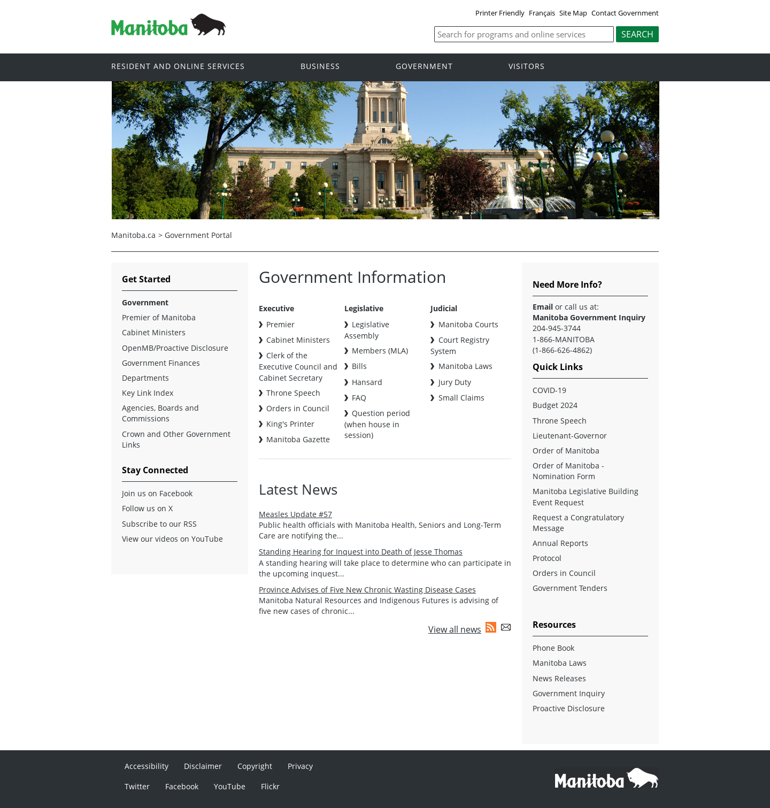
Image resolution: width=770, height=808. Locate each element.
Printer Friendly (500, 13)
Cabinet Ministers (298, 340)
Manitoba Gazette (298, 439)
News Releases (559, 678)
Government (424, 66)
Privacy (300, 766)
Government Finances (161, 363)
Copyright (254, 766)
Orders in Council (297, 408)
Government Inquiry (569, 693)
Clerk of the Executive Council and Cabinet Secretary (298, 366)
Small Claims (461, 398)
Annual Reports (560, 543)
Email (543, 307)
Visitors (527, 66)
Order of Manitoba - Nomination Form (568, 470)
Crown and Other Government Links (176, 439)
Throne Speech (293, 393)
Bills (359, 366)
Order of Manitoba (566, 450)
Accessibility (146, 766)
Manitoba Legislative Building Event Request (585, 496)
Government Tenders (570, 588)
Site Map (573, 13)
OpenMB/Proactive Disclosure (175, 348)
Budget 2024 (555, 405)
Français (542, 13)
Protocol (547, 558)
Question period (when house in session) (377, 424)
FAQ (359, 398)
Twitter (137, 786)
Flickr (270, 786)
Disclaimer (203, 766)
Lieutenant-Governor (570, 435)
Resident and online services (178, 66)
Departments (145, 378)
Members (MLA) (380, 350)
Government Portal (198, 235)
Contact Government (625, 13)
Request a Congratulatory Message (578, 522)
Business (320, 66)
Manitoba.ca (133, 235)
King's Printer (290, 424)
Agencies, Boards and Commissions (160, 413)
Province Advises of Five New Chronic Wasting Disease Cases (367, 589)
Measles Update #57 (295, 514)
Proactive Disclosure (569, 708)
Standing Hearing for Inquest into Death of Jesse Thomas (361, 552)
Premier (280, 324)
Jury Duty (454, 382)
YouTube (229, 786)
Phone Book (553, 648)
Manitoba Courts (468, 324)
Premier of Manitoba (159, 317)
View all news (454, 629)
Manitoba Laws (465, 366)
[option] (385, 150)
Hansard (367, 382)
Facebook (181, 786)
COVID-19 (549, 390)
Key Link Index (147, 393)
